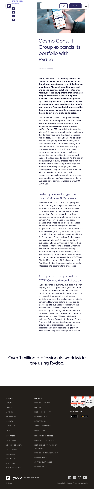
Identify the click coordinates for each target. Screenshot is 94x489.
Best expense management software (45, 446)
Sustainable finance (43, 462)
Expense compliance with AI (46, 453)
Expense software (42, 403)
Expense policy (40, 466)
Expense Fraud (40, 457)
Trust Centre (11, 449)
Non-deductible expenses (45, 440)
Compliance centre (14, 445)
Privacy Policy (61, 483)
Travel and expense (42, 426)
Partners (9, 412)
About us (10, 403)
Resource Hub (12, 454)
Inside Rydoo (11, 416)
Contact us (11, 426)
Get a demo (75, 6)
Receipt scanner (41, 430)
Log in (64, 6)
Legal (8, 430)
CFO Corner (11, 440)
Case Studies (11, 459)
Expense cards (40, 416)
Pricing (37, 407)
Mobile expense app (42, 412)
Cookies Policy (72, 483)
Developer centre (13, 468)
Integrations (40, 421)
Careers (9, 407)
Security (9, 421)
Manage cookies (83, 483)
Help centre (11, 463)
